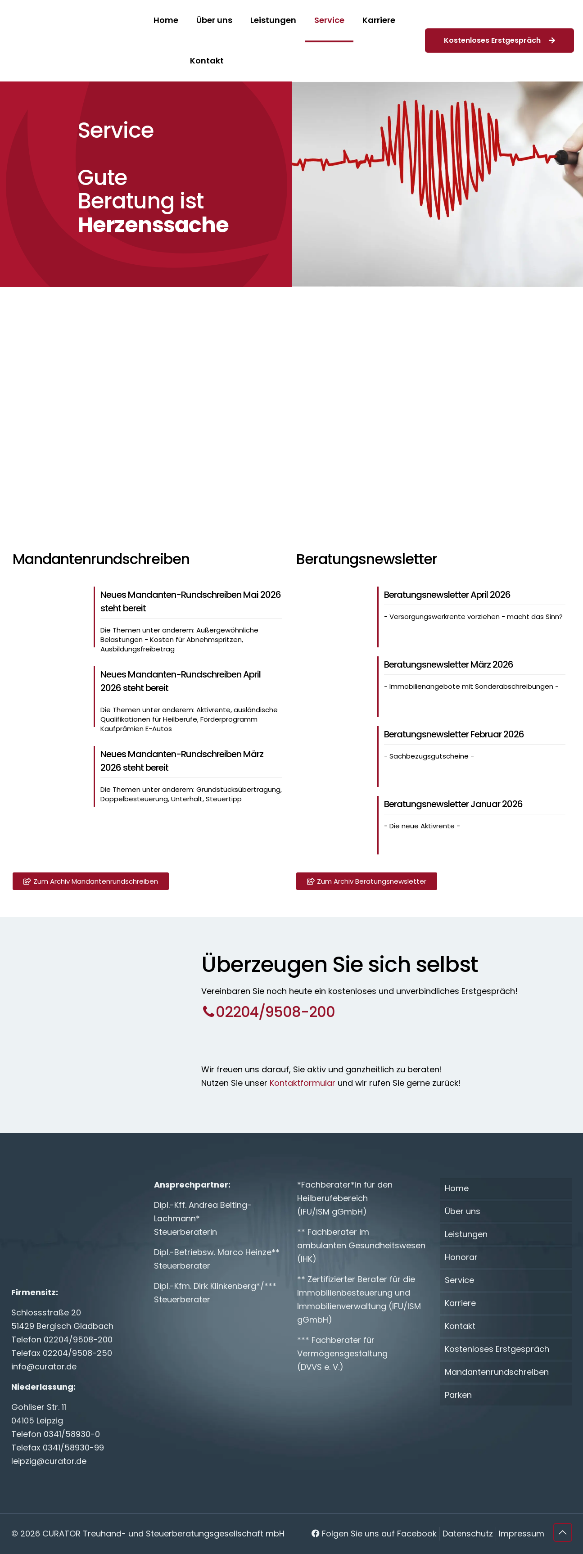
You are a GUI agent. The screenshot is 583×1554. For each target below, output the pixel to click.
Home (457, 1188)
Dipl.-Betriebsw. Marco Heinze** (217, 1252)
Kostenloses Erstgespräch (499, 40)
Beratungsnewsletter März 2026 (448, 664)
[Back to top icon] (562, 1532)
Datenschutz (468, 1533)
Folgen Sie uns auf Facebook (374, 1533)
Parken (458, 1394)
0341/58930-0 (72, 1434)
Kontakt (460, 1326)
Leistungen (466, 1234)
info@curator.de (44, 1366)
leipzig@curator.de (48, 1461)
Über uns (462, 1211)
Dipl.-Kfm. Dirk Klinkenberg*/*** (215, 1286)
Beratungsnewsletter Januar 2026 (453, 804)
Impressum (521, 1533)
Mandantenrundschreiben (497, 1372)
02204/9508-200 (78, 1339)
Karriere (460, 1303)
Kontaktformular (301, 1083)
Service (459, 1280)
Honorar (461, 1257)
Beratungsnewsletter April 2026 (447, 594)
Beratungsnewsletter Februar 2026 (454, 734)
